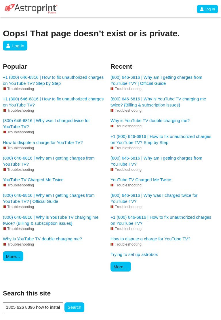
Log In (207, 9)
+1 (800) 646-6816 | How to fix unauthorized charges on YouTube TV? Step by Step (53, 80)
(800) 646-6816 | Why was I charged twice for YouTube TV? (46, 123)
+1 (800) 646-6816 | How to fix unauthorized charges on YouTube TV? (53, 101)
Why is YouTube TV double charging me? (42, 238)
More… (13, 256)
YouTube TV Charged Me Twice (33, 179)
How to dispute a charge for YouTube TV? (43, 142)
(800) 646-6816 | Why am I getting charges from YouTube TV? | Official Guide (49, 198)
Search (74, 307)
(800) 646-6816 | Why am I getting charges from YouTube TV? (49, 161)
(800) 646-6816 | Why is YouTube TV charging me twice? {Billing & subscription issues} (50, 220)
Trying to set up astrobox (134, 254)
